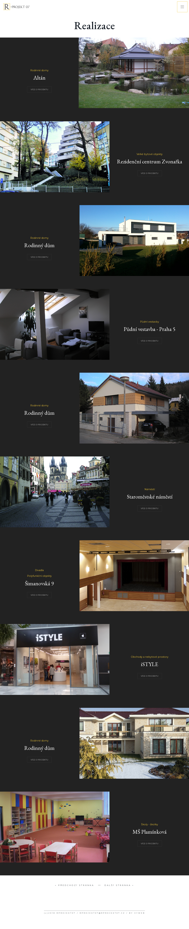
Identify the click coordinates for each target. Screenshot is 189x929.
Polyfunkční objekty (39, 575)
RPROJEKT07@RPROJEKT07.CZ (102, 913)
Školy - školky (149, 824)
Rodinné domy (39, 70)
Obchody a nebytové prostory (149, 656)
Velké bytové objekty (150, 154)
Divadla (39, 570)
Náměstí (149, 489)
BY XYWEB (137, 913)
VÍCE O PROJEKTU (39, 89)
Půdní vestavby (149, 321)
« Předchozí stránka (74, 885)
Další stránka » (119, 885)
